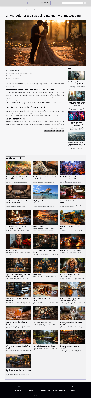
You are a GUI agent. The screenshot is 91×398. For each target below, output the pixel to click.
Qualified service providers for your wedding (18, 76)
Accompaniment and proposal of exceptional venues (20, 73)
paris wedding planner (11, 94)
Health (21, 3)
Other (56, 3)
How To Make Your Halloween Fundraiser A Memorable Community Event (70, 179)
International (33, 3)
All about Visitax (12, 250)
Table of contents (13, 70)
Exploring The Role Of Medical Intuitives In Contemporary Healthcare (77, 103)
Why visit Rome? (38, 226)
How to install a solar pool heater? (45, 346)
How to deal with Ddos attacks (70, 250)
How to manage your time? (42, 322)
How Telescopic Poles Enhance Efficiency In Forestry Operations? (76, 83)
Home (6, 9)
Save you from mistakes (13, 78)
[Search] (72, 3)
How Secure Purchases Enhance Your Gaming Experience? (77, 124)
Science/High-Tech (44, 3)
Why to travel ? (38, 274)
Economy (10, 3)
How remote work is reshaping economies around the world (76, 143)
